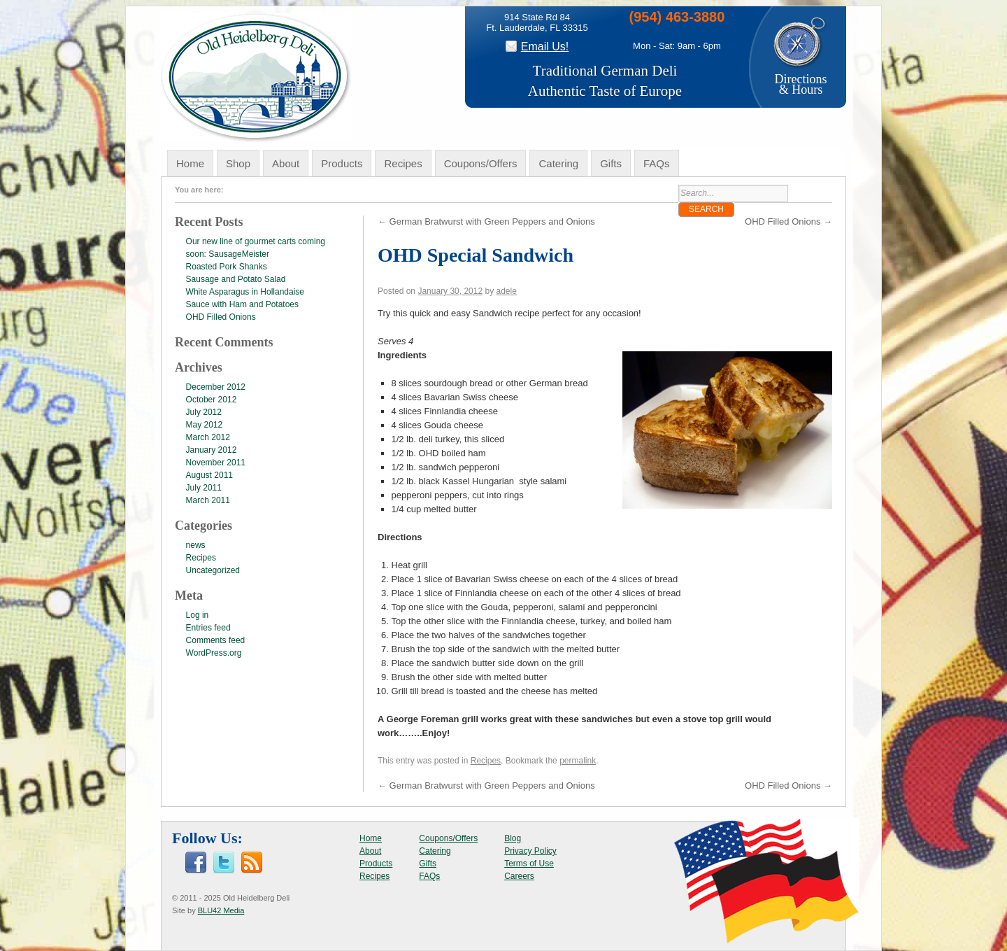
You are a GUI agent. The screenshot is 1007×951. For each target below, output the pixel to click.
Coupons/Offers (480, 163)
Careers (519, 876)
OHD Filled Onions (788, 221)
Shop (238, 163)
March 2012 (208, 437)
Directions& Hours (800, 79)
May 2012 (204, 425)
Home (190, 163)
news (196, 545)
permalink (577, 761)
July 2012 (204, 412)
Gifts (611, 163)
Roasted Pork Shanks (226, 267)
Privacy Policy (530, 851)
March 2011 (208, 500)
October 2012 (211, 399)
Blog (512, 838)
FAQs (656, 163)
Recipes (403, 163)
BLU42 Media (221, 910)
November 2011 (215, 462)
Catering (558, 163)
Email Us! (545, 46)
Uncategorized (213, 570)
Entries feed (208, 628)
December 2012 (215, 387)
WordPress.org (214, 653)
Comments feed (215, 640)
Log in (197, 615)
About (285, 163)
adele (507, 291)
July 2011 (204, 488)
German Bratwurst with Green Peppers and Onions (486, 221)
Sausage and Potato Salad (236, 279)
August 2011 (209, 475)
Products (341, 163)
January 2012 (211, 450)
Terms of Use (529, 863)
